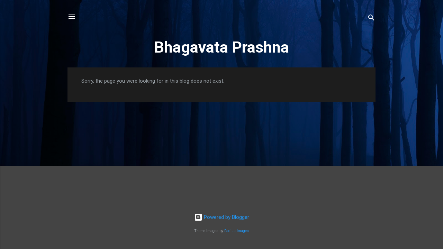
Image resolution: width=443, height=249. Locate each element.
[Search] (371, 18)
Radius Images (236, 231)
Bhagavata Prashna (221, 47)
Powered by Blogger (221, 217)
